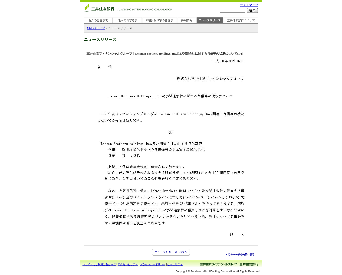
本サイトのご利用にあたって (99, 264)
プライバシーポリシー (152, 264)
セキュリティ (175, 264)
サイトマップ (249, 5)
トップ (96, 28)
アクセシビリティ (128, 264)
